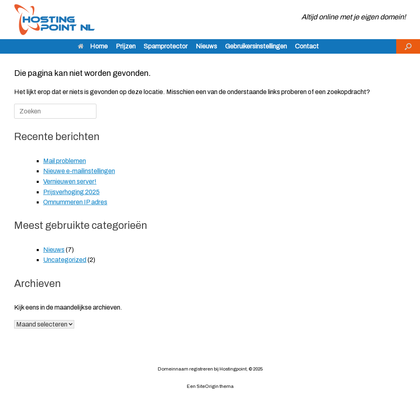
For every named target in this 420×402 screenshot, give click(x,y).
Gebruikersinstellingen (256, 46)
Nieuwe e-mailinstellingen (79, 171)
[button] (408, 46)
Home (93, 46)
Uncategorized (64, 259)
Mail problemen (64, 160)
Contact (307, 46)
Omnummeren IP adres (75, 202)
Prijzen (126, 46)
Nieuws (206, 46)
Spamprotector (166, 46)
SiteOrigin (207, 386)
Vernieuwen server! (69, 181)
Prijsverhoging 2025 (71, 191)
